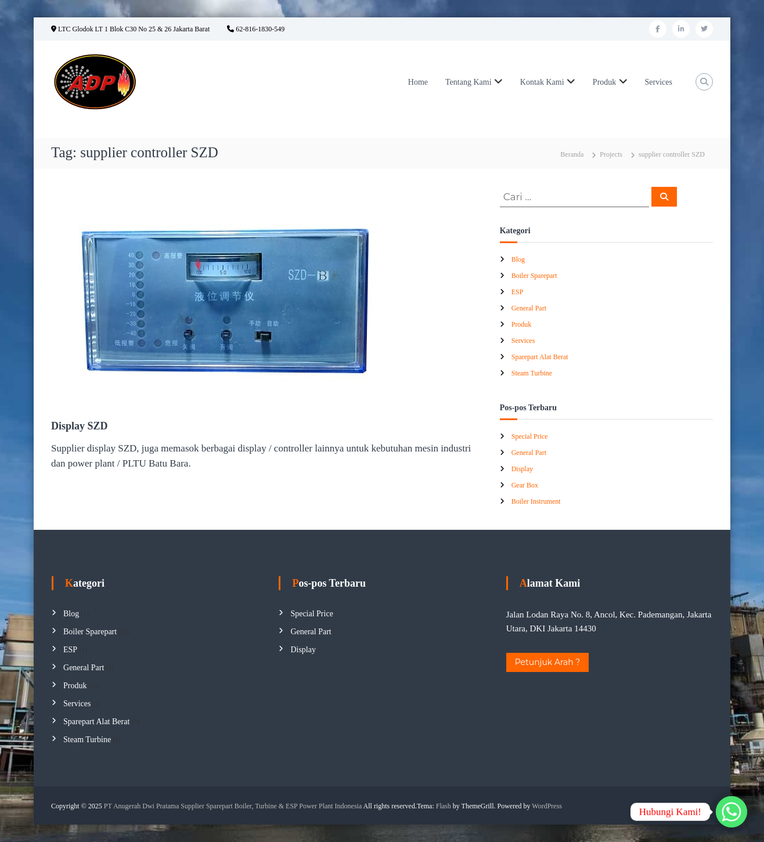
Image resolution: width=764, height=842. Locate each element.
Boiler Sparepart (534, 276)
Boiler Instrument (536, 501)
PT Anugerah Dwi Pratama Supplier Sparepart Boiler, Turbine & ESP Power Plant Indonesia (233, 806)
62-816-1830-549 (255, 29)
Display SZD (79, 426)
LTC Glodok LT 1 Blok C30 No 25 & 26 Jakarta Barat (130, 29)
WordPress (547, 806)
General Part (528, 308)
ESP (517, 292)
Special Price (529, 436)
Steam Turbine (531, 373)
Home (418, 82)
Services (658, 82)
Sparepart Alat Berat (539, 357)
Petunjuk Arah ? (548, 662)
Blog (518, 259)
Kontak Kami (542, 82)
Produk (604, 82)
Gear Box (524, 485)
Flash (443, 806)
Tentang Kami (468, 82)
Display (522, 469)
